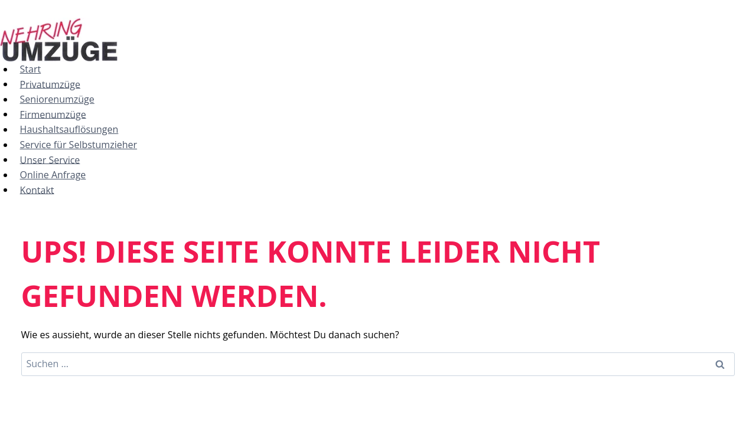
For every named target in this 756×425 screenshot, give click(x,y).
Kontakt (37, 189)
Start (30, 69)
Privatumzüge (50, 83)
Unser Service (50, 159)
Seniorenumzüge (57, 99)
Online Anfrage (53, 174)
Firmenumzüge (53, 113)
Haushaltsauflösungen (69, 129)
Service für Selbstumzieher (78, 144)
